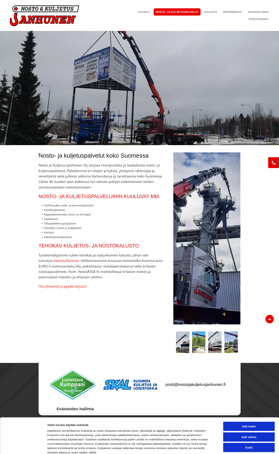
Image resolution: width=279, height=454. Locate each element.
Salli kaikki (249, 409)
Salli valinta (248, 419)
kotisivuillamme (66, 260)
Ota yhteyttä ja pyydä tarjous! (63, 286)
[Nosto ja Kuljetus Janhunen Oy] (182, 342)
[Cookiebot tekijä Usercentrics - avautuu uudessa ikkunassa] (23, 447)
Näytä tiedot (193, 446)
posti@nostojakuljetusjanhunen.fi (195, 384)
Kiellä (248, 430)
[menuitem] (144, 12)
